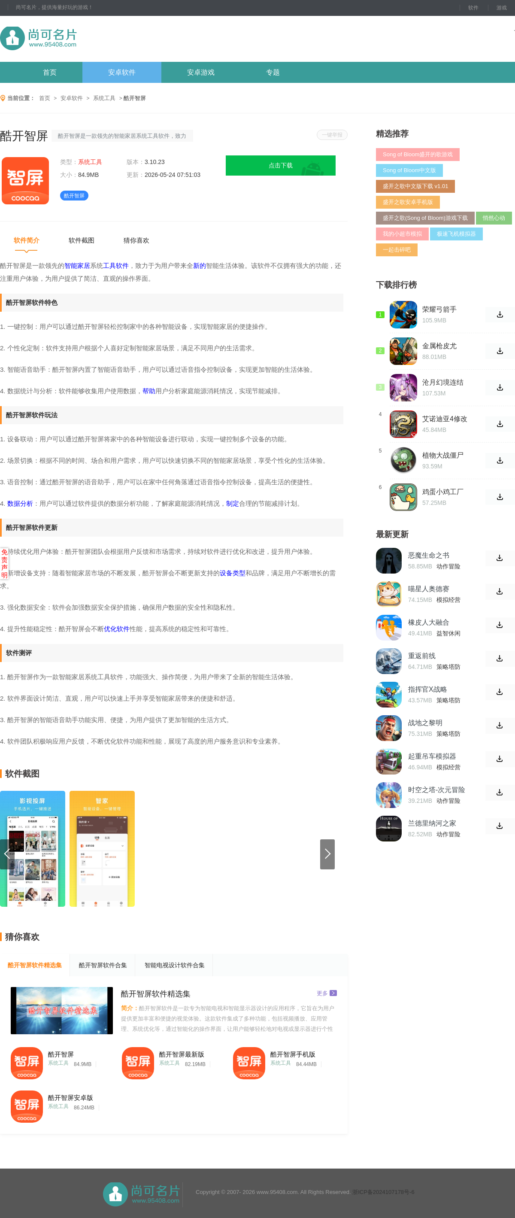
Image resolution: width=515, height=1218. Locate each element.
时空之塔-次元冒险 (436, 789)
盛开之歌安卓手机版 (408, 202)
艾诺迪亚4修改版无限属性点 (444, 419)
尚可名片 (85, 39)
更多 (327, 993)
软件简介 (26, 240)
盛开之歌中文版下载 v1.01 (415, 186)
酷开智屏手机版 (292, 1054)
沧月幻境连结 (443, 382)
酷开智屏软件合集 (103, 965)
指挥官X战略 (427, 689)
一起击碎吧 (397, 249)
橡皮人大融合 (428, 622)
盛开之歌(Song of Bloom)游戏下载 (425, 218)
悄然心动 (494, 218)
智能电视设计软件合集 (175, 965)
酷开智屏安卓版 (70, 1097)
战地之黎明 (425, 722)
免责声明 (4, 563)
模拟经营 (448, 599)
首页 (50, 72)
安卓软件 (122, 72)
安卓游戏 (201, 72)
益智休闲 (448, 633)
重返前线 (422, 655)
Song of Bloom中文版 (409, 170)
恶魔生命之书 (428, 555)
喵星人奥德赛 (428, 588)
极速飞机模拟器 (456, 234)
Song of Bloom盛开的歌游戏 (418, 154)
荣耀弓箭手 (439, 309)
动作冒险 (448, 566)
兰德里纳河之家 (432, 823)
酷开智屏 (61, 1054)
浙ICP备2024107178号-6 (383, 1192)
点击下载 (281, 165)
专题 (273, 72)
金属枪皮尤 (439, 345)
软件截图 (81, 240)
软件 (473, 8)
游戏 (502, 8)
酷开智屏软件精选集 (35, 965)
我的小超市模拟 (402, 234)
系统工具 (104, 98)
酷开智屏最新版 (181, 1054)
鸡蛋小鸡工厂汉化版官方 (443, 492)
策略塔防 (448, 666)
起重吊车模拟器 (432, 756)
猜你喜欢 (136, 240)
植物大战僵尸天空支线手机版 (443, 455)
